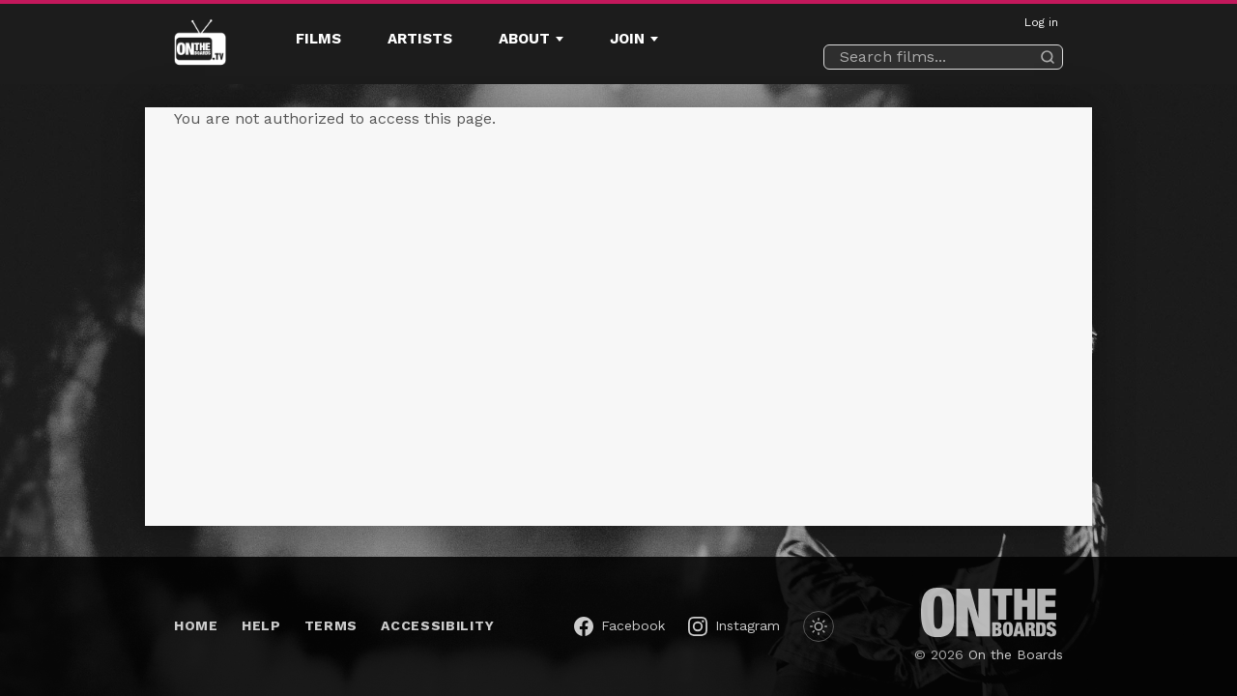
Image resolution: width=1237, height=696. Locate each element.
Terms (331, 625)
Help (261, 625)
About (524, 38)
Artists (420, 38)
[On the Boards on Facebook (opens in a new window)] (619, 626)
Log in (1041, 22)
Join (627, 38)
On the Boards (1015, 654)
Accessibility (437, 625)
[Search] (1047, 57)
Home (196, 625)
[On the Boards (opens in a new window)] (988, 612)
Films (318, 38)
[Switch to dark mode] (818, 626)
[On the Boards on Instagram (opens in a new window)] (734, 626)
